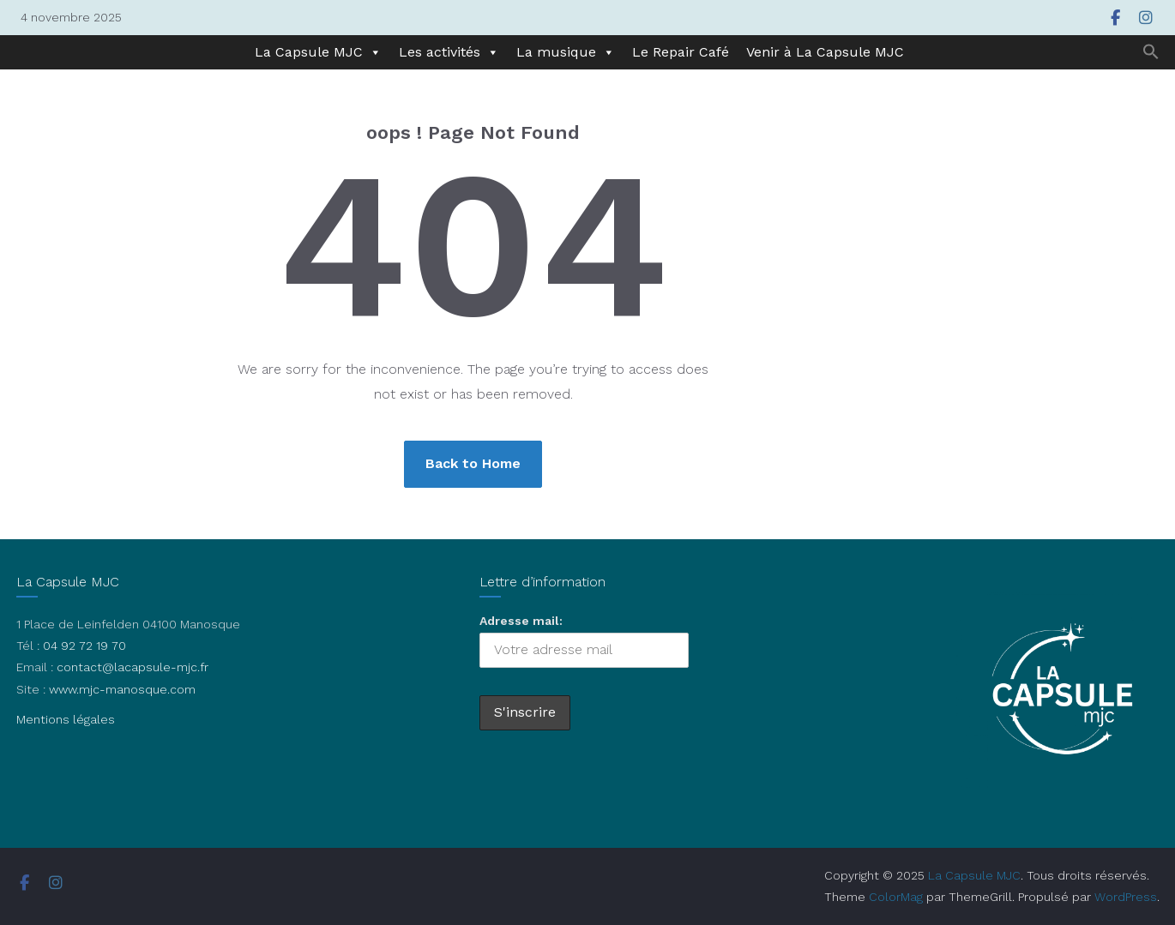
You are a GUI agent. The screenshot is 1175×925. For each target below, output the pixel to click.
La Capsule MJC (318, 52)
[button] (1151, 52)
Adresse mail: (521, 621)
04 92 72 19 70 (84, 645)
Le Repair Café (680, 52)
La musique (565, 52)
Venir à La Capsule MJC (825, 52)
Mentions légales (65, 719)
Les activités (449, 52)
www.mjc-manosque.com (122, 689)
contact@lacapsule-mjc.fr (132, 667)
